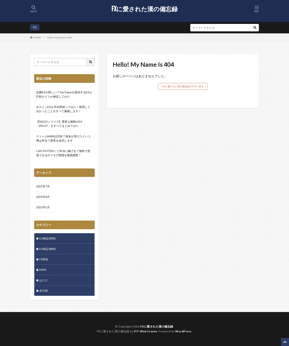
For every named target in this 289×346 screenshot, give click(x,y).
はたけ (43, 280)
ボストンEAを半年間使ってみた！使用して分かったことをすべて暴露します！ (63, 109)
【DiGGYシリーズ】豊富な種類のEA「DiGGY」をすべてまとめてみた (59, 123)
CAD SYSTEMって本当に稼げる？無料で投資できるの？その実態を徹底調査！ (63, 153)
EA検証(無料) (47, 249)
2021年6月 (43, 196)
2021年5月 (43, 207)
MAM (42, 269)
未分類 (43, 290)
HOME (37, 37)
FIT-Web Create (145, 331)
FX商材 (43, 259)
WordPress (183, 331)
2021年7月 (43, 186)
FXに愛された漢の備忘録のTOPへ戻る (183, 86)
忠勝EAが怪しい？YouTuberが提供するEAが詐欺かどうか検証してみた (64, 94)
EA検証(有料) (47, 238)
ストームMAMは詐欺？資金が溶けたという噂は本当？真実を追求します (63, 138)
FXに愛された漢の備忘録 (144, 9)
